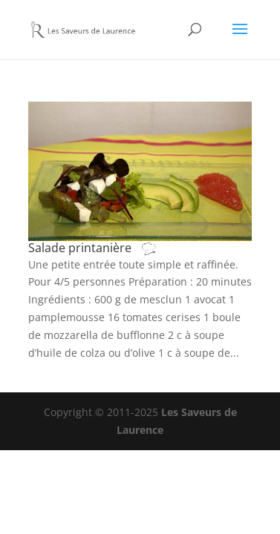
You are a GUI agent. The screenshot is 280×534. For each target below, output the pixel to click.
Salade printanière (107, 248)
